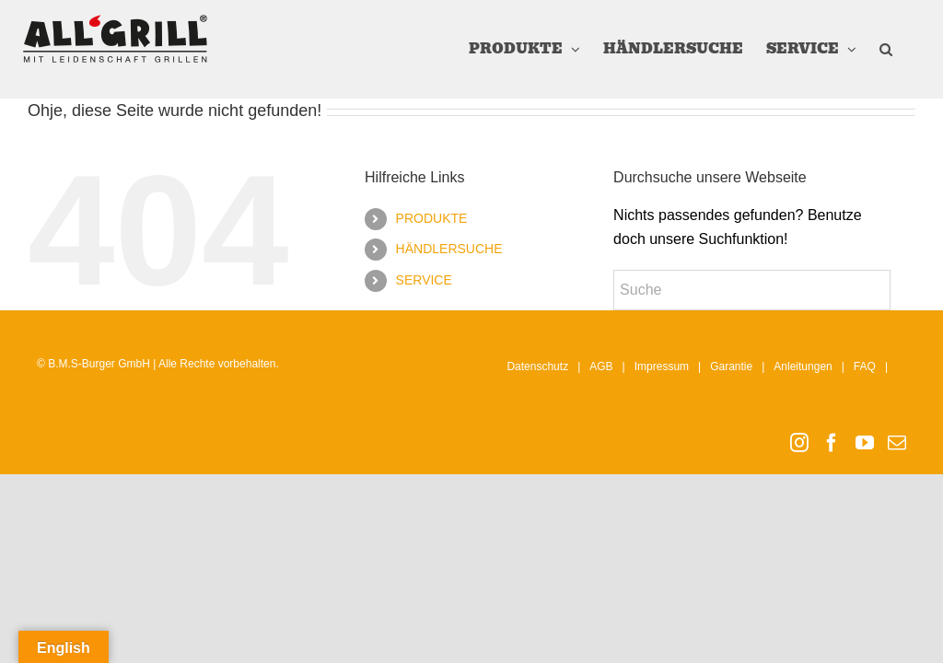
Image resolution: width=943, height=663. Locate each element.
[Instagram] (799, 443)
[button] (885, 49)
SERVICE (424, 280)
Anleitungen (803, 366)
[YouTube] (865, 443)
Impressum (661, 366)
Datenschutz (537, 366)
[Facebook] (831, 443)
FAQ (865, 366)
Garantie (731, 366)
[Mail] (897, 443)
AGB (600, 366)
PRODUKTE (432, 218)
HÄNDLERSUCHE (449, 248)
